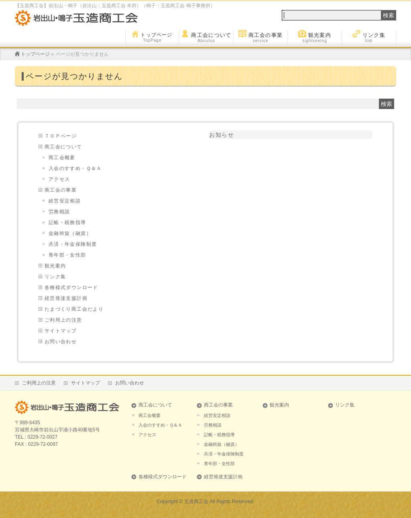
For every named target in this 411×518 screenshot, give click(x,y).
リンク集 (55, 276)
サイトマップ (61, 331)
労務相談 (59, 211)
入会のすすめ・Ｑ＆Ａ (75, 168)
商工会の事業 (61, 190)
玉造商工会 (196, 501)
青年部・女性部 (67, 255)
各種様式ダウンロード (71, 287)
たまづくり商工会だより (74, 309)
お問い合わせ (61, 341)
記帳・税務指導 (67, 222)
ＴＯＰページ (61, 136)
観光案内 (55, 266)
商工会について (63, 147)
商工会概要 (62, 157)
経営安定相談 (65, 201)
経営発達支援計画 (66, 298)
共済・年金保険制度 (73, 244)
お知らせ (221, 135)
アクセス (59, 179)
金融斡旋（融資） (70, 233)
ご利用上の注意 (63, 320)
